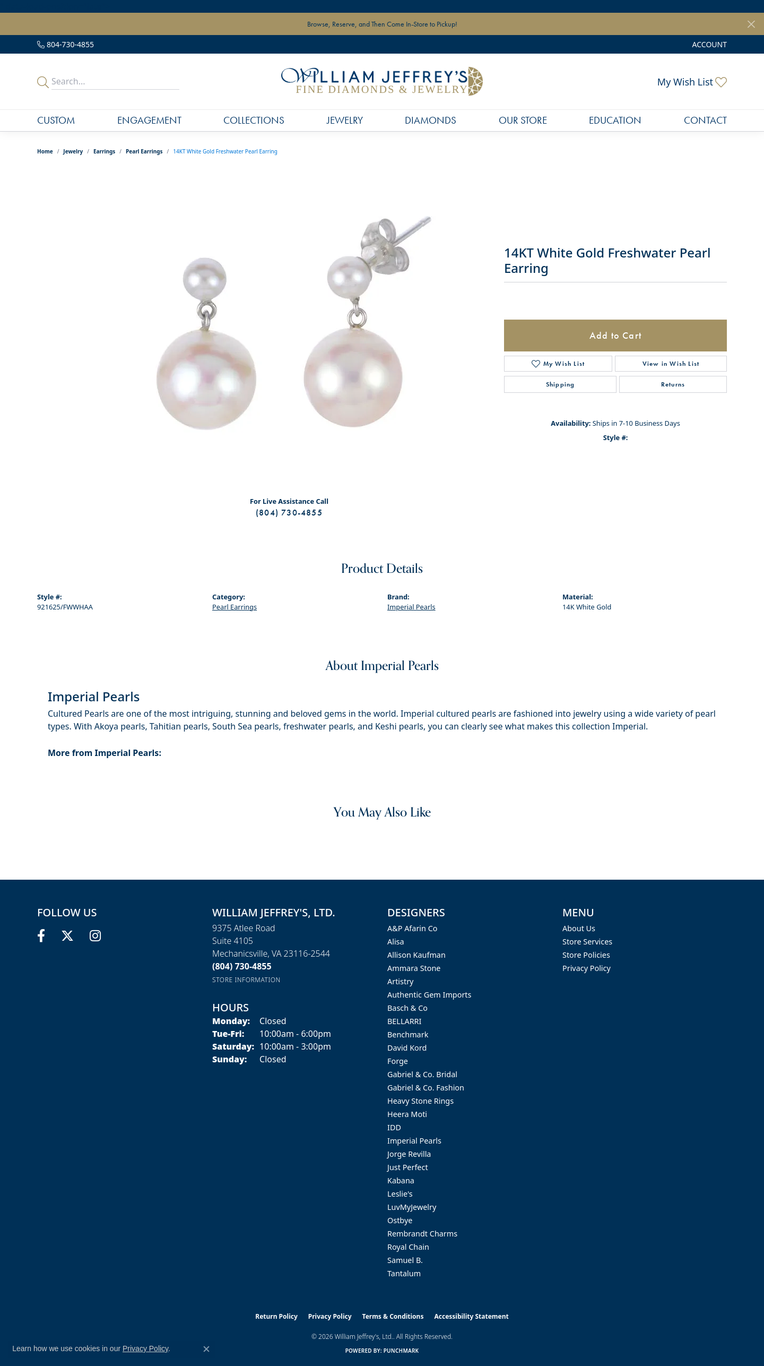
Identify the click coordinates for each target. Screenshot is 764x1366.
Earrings (104, 151)
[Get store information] (246, 979)
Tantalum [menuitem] (404, 1273)
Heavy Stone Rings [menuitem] (420, 1101)
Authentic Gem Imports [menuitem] (429, 995)
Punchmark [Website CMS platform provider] (401, 1350)
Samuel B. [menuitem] (405, 1260)
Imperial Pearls (411, 607)
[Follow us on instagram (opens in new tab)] (95, 936)
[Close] (751, 24)
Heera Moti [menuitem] (407, 1114)
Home (45, 151)
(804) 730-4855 (289, 512)
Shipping (560, 384)
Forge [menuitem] (397, 1061)
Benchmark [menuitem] (407, 1034)
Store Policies (586, 955)
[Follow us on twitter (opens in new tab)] (67, 936)
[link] (65, 44)
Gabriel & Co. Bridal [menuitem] (422, 1074)
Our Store (523, 120)
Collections (253, 120)
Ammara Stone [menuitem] (413, 968)
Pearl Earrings (144, 151)
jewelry (73, 151)
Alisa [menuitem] (395, 942)
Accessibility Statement (471, 1316)
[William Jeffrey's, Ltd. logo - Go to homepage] (382, 81)
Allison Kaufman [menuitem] (416, 955)
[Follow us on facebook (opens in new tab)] (41, 936)
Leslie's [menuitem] (400, 1194)
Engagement (149, 120)
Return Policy (276, 1316)
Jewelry (345, 120)
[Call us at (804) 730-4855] (242, 966)
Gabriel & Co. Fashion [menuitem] (425, 1088)
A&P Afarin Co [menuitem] (412, 928)
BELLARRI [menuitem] (404, 1021)
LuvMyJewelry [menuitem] (411, 1207)
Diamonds (430, 120)
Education (615, 120)
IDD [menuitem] (394, 1127)
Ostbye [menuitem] (399, 1220)
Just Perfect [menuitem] (407, 1167)
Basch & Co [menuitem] (407, 1008)
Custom (56, 120)
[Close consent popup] (206, 1349)
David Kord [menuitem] (407, 1048)
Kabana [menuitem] (400, 1180)
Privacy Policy (586, 968)
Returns (673, 384)
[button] (708, 44)
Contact (705, 120)
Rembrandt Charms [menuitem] (422, 1233)
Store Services (587, 942)
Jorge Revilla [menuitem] (409, 1154)
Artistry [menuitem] (400, 981)
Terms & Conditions (393, 1316)
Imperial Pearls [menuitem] (414, 1141)
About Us (578, 928)
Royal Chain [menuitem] (408, 1247)
